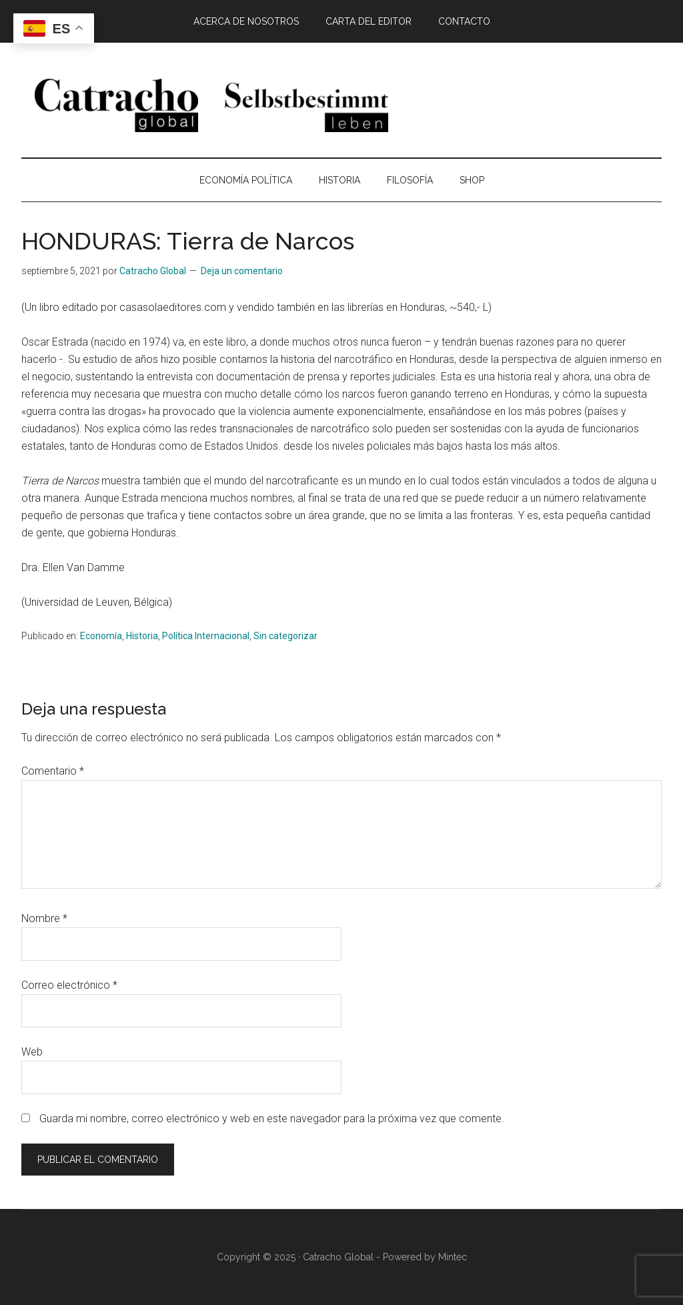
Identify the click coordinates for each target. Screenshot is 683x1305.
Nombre (44, 918)
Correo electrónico (69, 985)
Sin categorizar (285, 635)
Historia (142, 635)
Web (32, 1051)
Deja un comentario (242, 271)
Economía (101, 635)
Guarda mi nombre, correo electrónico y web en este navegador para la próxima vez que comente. (271, 1118)
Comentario (52, 771)
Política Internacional (205, 635)
